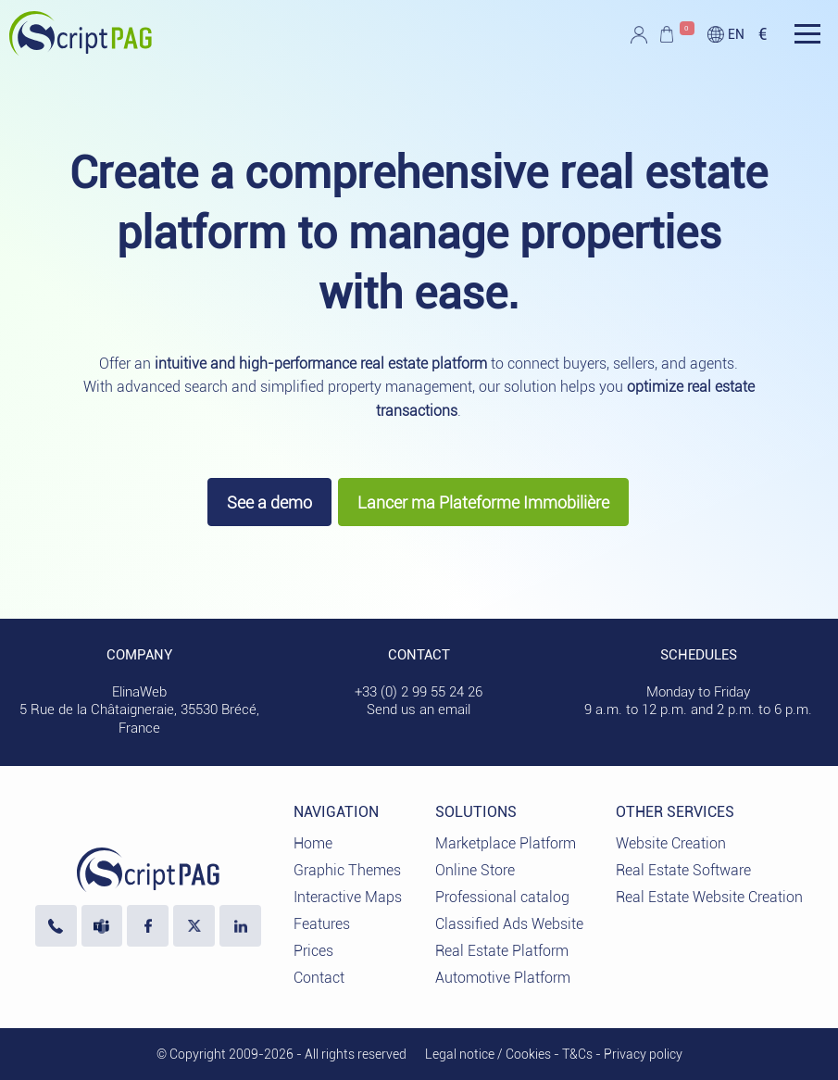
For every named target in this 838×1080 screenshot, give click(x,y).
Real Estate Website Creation (709, 897)
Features (322, 924)
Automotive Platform (502, 977)
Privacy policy (643, 1054)
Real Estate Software (683, 870)
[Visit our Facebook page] (148, 926)
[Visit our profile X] (194, 926)
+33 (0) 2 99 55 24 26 (418, 692)
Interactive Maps (348, 897)
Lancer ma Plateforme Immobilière (483, 502)
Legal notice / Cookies (488, 1054)
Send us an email (418, 709)
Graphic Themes (347, 870)
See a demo (269, 502)
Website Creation (671, 843)
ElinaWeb (139, 692)
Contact (319, 977)
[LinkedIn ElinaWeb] (240, 926)
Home (313, 843)
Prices (313, 951)
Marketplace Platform (505, 843)
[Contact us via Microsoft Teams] (102, 926)
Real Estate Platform (502, 951)
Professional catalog (502, 897)
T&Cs (577, 1054)
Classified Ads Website (509, 924)
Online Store (475, 870)
